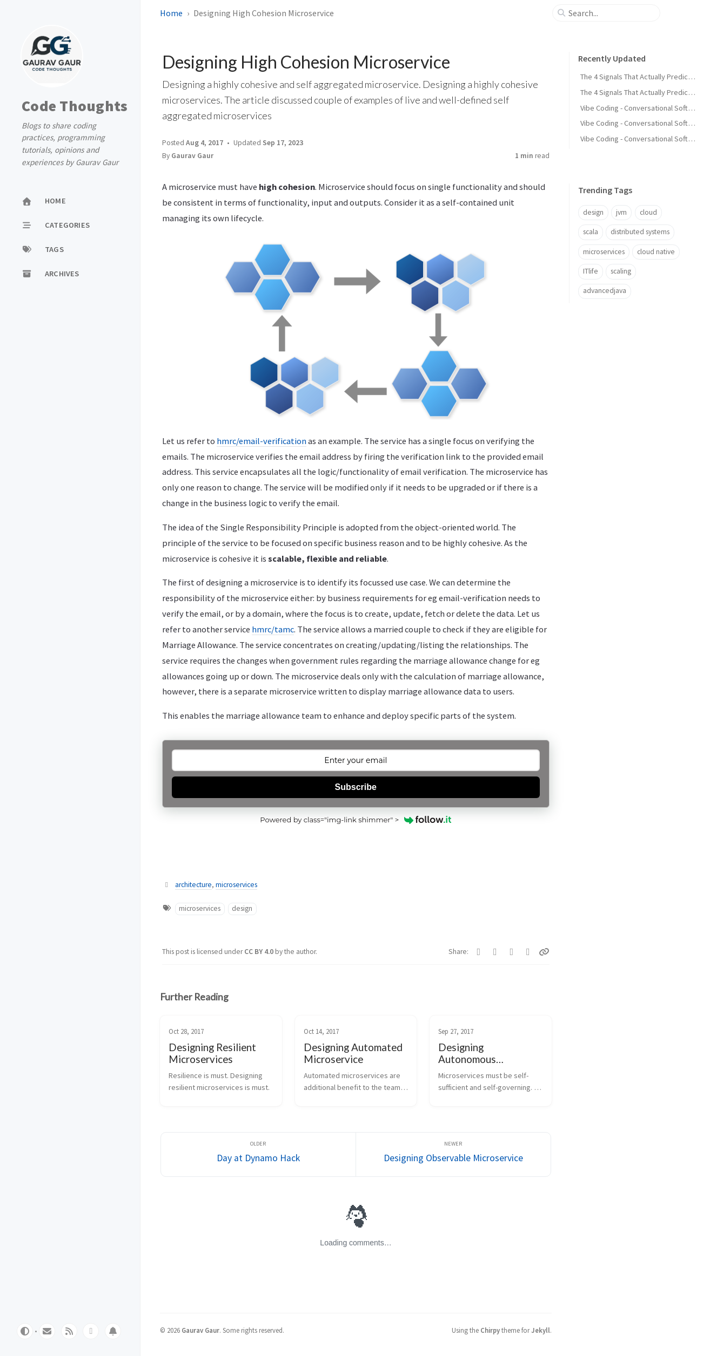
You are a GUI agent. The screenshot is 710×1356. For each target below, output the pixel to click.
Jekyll (540, 1330)
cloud (648, 212)
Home (171, 13)
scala (590, 231)
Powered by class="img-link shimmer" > (355, 819)
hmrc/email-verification (261, 440)
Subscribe (356, 787)
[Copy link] (544, 951)
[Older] (258, 1154)
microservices (236, 884)
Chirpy (490, 1330)
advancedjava (604, 290)
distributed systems (640, 231)
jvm (621, 212)
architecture (193, 884)
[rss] (69, 1331)
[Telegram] (512, 951)
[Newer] (453, 1154)
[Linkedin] (528, 951)
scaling (621, 271)
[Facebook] (495, 951)
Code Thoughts (75, 106)
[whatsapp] (90, 1331)
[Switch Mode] (24, 1331)
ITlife (590, 271)
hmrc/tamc (273, 629)
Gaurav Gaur (192, 155)
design (242, 908)
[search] (610, 13)
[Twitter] (479, 951)
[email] (47, 1331)
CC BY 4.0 (259, 951)
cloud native (656, 251)
